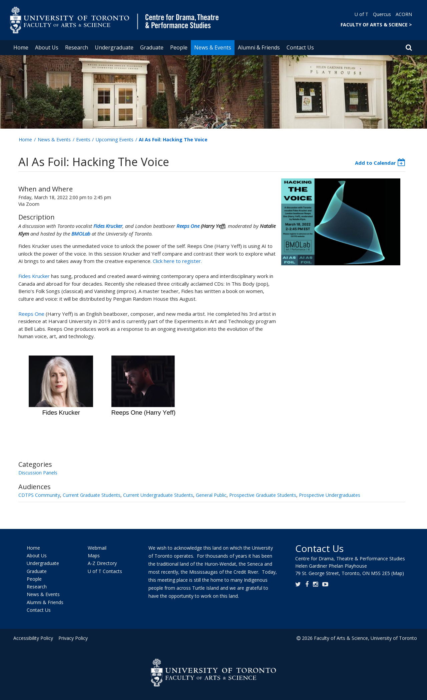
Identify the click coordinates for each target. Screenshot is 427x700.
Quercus (382, 14)
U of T (361, 14)
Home (20, 47)
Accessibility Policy (33, 638)
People (178, 47)
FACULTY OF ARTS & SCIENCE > (376, 24)
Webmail (97, 548)
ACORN (404, 14)
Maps (94, 555)
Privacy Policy (72, 638)
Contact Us (300, 47)
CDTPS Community (39, 495)
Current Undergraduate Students (158, 495)
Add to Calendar (375, 162)
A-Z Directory (102, 563)
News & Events (212, 47)
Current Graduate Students (91, 495)
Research (76, 47)
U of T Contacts (105, 571)
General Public (211, 495)
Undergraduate (114, 47)
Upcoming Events (114, 139)
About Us (46, 47)
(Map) (397, 573)
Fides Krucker (107, 226)
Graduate (151, 47)
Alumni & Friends (259, 47)
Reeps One (187, 226)
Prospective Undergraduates (329, 495)
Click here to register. (177, 261)
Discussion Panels (37, 472)
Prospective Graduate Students (262, 495)
